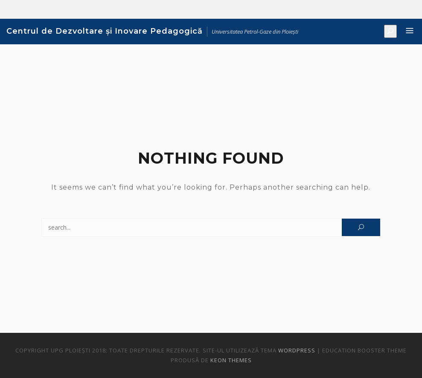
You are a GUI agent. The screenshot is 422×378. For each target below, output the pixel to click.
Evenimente (397, 10)
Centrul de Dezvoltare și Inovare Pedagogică (104, 31)
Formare (384, 10)
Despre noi (372, 10)
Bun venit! (359, 10)
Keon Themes (231, 360)
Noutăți (410, 10)
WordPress (296, 350)
